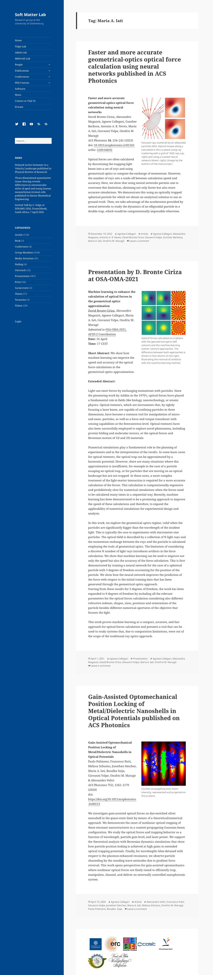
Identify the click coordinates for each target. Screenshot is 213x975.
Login (18, 321)
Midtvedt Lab (22, 58)
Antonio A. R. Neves (110, 237)
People (19, 64)
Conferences (22, 76)
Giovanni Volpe (153, 237)
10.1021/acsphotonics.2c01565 (114, 145)
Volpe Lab (20, 46)
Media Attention (24, 258)
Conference (21, 246)
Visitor (18, 305)
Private (19, 107)
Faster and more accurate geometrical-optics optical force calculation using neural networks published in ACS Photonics (134, 66)
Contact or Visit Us (25, 101)
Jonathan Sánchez (116, 905)
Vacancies (20, 299)
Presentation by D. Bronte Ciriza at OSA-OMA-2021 (135, 275)
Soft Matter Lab (30, 14)
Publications (22, 70)
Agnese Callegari (126, 233)
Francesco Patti (175, 901)
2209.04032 (104, 150)
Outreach (20, 270)
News (18, 94)
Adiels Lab (21, 52)
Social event (22, 288)
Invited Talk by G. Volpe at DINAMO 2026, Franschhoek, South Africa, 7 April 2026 (31, 208)
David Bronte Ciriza (133, 237)
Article (19, 234)
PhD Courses (22, 82)
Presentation (22, 276)
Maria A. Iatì (94, 240)
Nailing (19, 264)
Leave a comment (139, 240)
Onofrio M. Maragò (113, 240)
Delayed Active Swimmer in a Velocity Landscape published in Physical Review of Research (33, 168)
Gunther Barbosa (172, 237)
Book (17, 240)
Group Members (24, 252)
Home (18, 40)
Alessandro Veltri (156, 901)
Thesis (18, 293)
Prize (18, 282)
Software (20, 88)
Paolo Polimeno (97, 909)
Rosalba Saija (114, 909)
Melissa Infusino (151, 905)
